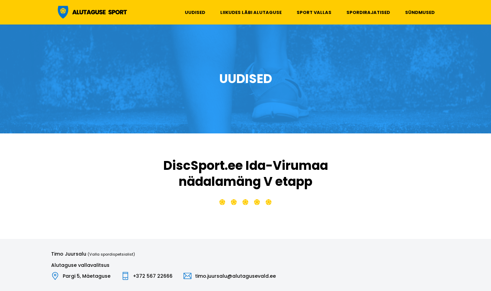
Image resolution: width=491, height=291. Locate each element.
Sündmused (420, 12)
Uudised (195, 12)
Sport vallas (314, 12)
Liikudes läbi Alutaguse (251, 12)
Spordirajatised (368, 12)
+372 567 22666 (153, 276)
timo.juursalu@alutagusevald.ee (235, 276)
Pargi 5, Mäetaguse (86, 276)
